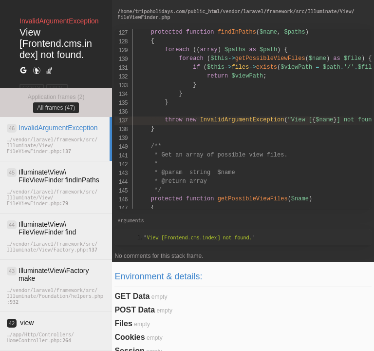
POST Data (134, 310)
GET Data (132, 296)
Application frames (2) (56, 97)
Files (123, 323)
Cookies (129, 337)
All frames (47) (56, 107)
